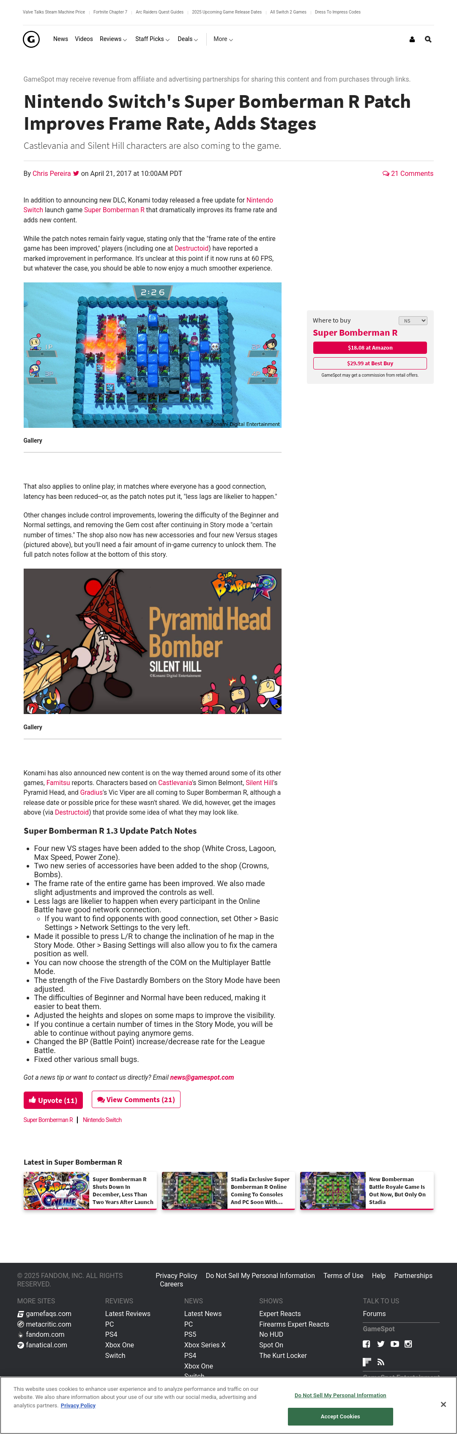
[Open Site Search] (428, 39)
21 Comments (408, 174)
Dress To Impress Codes (338, 12)
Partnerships (413, 1276)
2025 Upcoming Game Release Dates (227, 12)
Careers (171, 1284)
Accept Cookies (340, 1416)
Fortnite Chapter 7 (110, 12)
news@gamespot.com (202, 1077)
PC (109, 1324)
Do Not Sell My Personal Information (260, 1276)
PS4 (111, 1334)
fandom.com (41, 1334)
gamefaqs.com (44, 1314)
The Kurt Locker (282, 1356)
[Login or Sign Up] (412, 39)
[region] (228, 1405)
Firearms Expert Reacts (294, 1324)
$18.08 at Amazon (370, 347)
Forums (374, 1314)
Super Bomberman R (355, 332)
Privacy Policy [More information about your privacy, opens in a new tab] (78, 1405)
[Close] (443, 1404)
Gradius (91, 792)
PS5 (190, 1334)
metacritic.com (44, 1324)
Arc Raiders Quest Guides (159, 12)
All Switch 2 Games (288, 12)
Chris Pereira (53, 174)
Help (379, 1276)
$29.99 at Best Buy (370, 363)
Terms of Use (343, 1276)
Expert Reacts (280, 1314)
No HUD (271, 1334)
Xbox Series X (205, 1345)
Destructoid (191, 248)
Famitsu (58, 783)
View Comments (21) (136, 1099)
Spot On (271, 1345)
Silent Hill (259, 783)
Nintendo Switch (102, 1120)
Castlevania (175, 783)
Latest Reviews (128, 1314)
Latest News (203, 1314)
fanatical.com (42, 1345)
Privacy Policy (176, 1276)
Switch (115, 1356)
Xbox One (119, 1345)
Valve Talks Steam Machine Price (54, 12)
